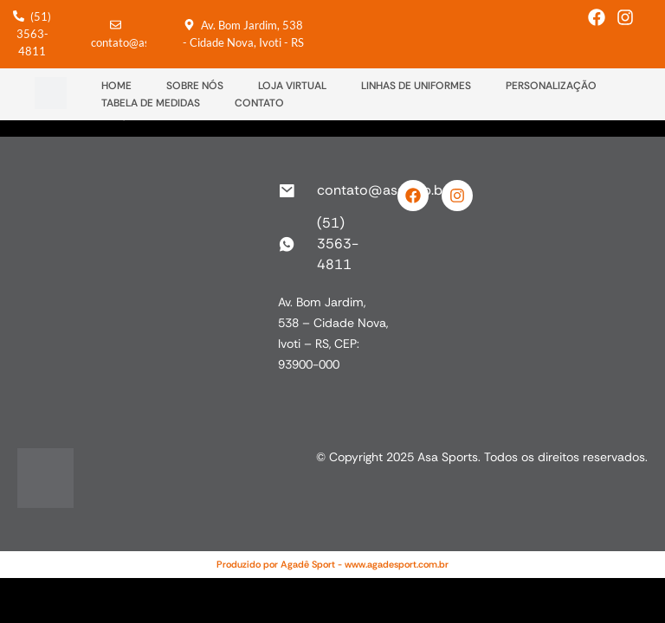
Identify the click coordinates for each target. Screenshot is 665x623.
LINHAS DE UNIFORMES (416, 86)
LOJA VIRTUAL (292, 86)
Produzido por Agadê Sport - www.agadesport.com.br (332, 564)
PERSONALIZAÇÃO (551, 86)
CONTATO (259, 103)
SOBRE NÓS (194, 86)
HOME (116, 86)
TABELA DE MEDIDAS (150, 103)
